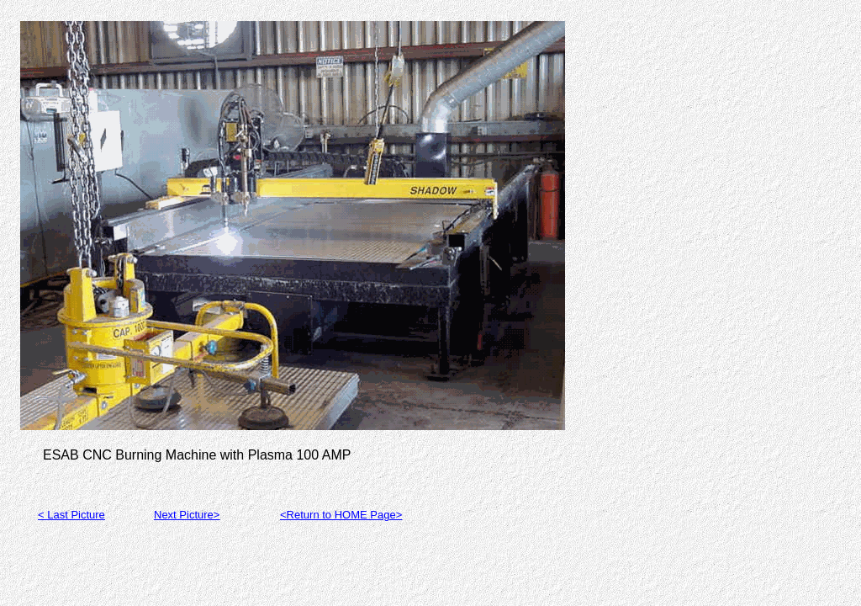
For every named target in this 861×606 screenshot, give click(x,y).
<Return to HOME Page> (341, 514)
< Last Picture (71, 514)
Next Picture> (186, 514)
